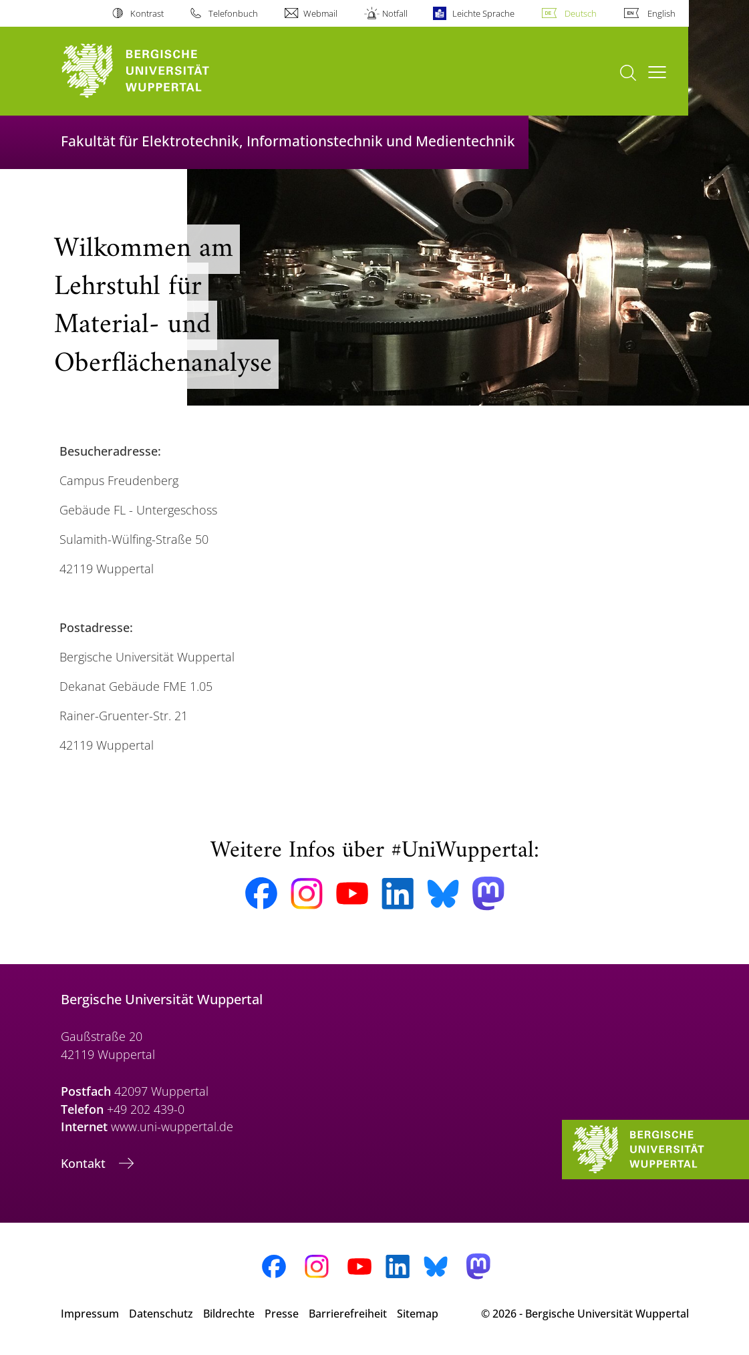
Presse (282, 1313)
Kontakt (85, 1163)
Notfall (395, 13)
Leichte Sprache (483, 13)
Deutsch (581, 13)
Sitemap (417, 1313)
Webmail (320, 13)
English (661, 13)
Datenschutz (161, 1313)
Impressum (90, 1313)
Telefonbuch (233, 13)
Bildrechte (229, 1313)
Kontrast (147, 13)
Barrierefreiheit (348, 1313)
